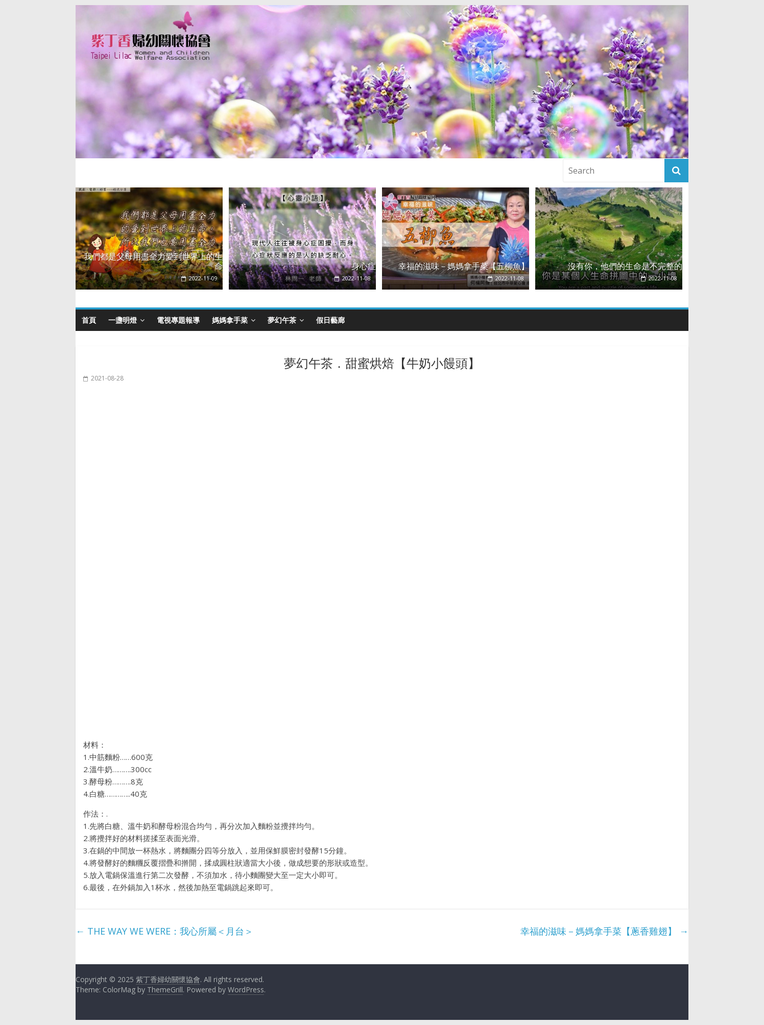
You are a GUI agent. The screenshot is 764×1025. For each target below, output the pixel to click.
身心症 (363, 266)
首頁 (89, 320)
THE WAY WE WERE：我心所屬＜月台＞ (164, 931)
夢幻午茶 (282, 320)
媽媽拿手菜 (230, 320)
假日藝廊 (330, 320)
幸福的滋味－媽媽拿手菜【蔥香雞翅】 (604, 931)
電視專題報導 (178, 320)
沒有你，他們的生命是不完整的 (625, 266)
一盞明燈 (122, 320)
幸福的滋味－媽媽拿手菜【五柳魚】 (463, 266)
